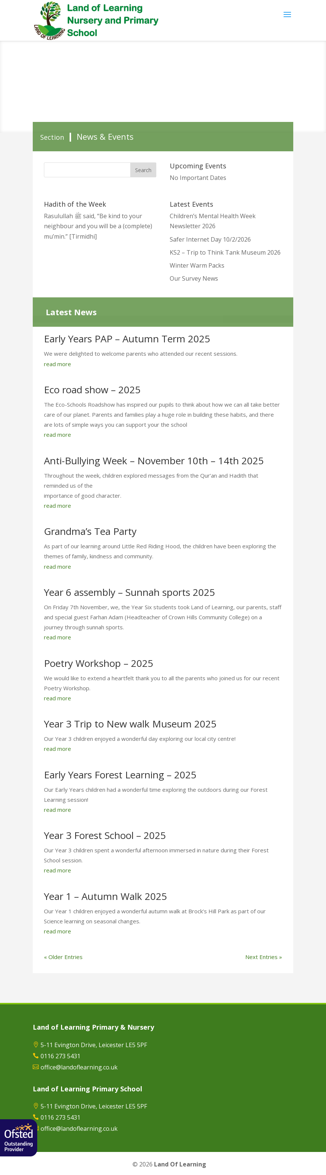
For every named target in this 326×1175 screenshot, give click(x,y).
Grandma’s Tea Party (90, 531)
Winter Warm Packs (197, 265)
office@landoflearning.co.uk (79, 1067)
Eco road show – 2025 (92, 389)
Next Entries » (263, 957)
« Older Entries (63, 957)
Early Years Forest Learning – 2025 (120, 774)
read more (57, 364)
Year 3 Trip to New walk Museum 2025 (130, 724)
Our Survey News (194, 278)
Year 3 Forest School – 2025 (105, 835)
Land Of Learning (180, 1164)
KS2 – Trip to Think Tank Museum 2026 (225, 252)
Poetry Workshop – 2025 (98, 663)
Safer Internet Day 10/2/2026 (210, 239)
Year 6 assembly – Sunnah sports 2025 (129, 592)
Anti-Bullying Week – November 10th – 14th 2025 (154, 460)
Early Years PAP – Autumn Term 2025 (127, 338)
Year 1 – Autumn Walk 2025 (105, 896)
